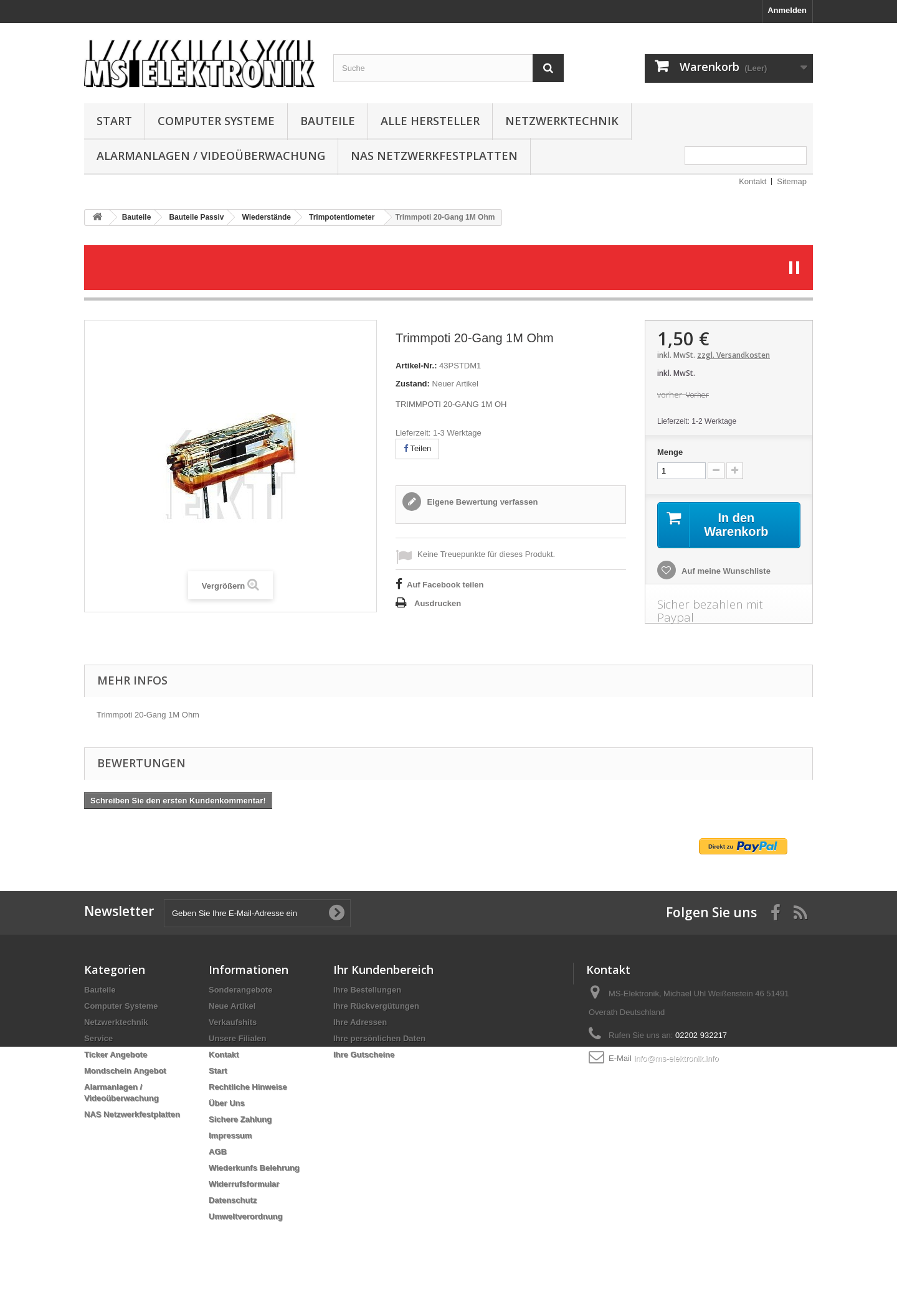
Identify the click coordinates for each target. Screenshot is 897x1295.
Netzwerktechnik (562, 120)
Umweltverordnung (245, 1216)
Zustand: (413, 383)
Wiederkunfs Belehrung (254, 1167)
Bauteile (327, 120)
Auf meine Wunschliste (725, 571)
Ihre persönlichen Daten (379, 1038)
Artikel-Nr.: (416, 365)
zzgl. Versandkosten (733, 355)
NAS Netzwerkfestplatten (434, 155)
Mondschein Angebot (125, 1070)
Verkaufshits (233, 1022)
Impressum (230, 1135)
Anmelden (787, 10)
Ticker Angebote (115, 1054)
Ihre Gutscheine (363, 1054)
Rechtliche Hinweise (248, 1087)
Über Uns (227, 1103)
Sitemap (792, 181)
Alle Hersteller (430, 120)
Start (114, 120)
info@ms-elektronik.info (676, 1058)
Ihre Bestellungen (367, 989)
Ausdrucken (437, 603)
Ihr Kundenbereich (383, 969)
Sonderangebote (241, 989)
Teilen (417, 448)
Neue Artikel (232, 1006)
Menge (670, 452)
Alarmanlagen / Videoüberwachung (211, 155)
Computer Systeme (216, 120)
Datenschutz (233, 1200)
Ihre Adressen (360, 1022)
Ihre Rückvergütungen (376, 1006)
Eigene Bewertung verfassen (481, 502)
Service (98, 1038)
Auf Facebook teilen (445, 584)
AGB (218, 1151)
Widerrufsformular (244, 1184)
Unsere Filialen (237, 1038)
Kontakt (752, 181)
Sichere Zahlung (240, 1119)
